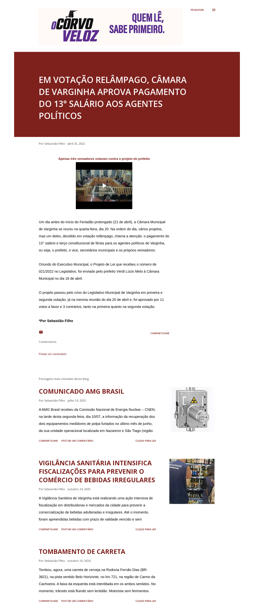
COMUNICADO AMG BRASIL (81, 391)
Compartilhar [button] (159, 333)
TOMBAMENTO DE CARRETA (82, 551)
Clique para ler (145, 440)
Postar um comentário (52, 354)
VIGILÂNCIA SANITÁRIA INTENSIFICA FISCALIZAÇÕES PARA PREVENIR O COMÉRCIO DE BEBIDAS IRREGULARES (97, 471)
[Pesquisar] (197, 10)
